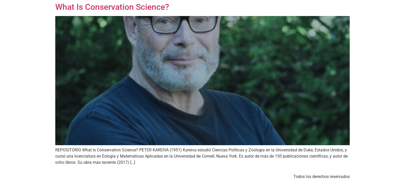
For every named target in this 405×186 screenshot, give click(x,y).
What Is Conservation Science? (112, 7)
